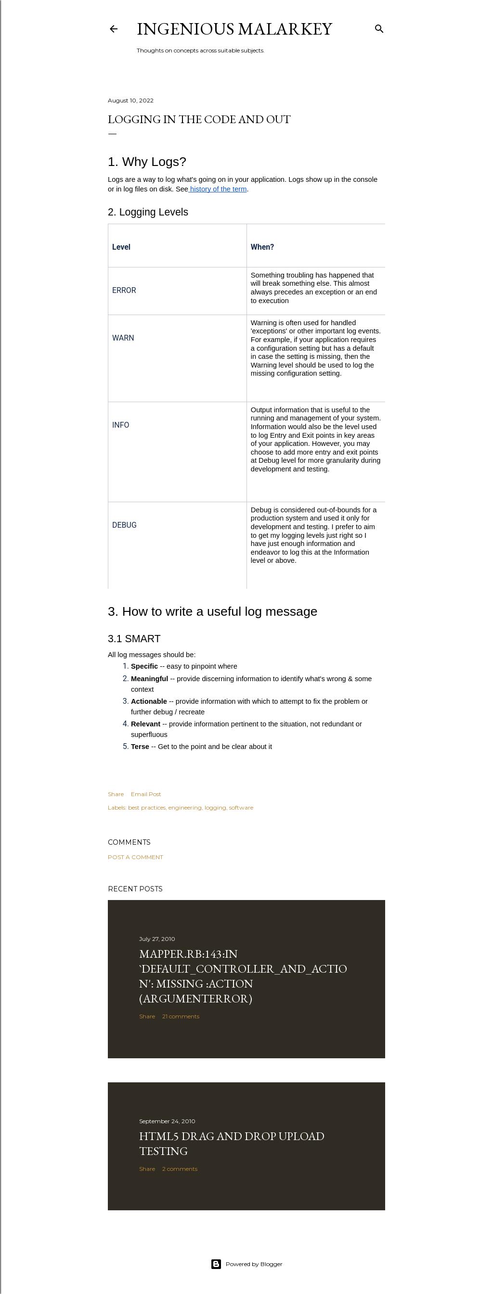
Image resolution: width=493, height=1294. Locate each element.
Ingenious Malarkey (234, 28)
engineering (185, 807)
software (241, 807)
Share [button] (116, 794)
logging (215, 807)
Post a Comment (135, 857)
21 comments (180, 1016)
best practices (147, 807)
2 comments (179, 1168)
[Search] (379, 26)
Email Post (146, 794)
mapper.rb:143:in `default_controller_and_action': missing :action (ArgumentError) (243, 976)
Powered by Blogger (246, 1264)
